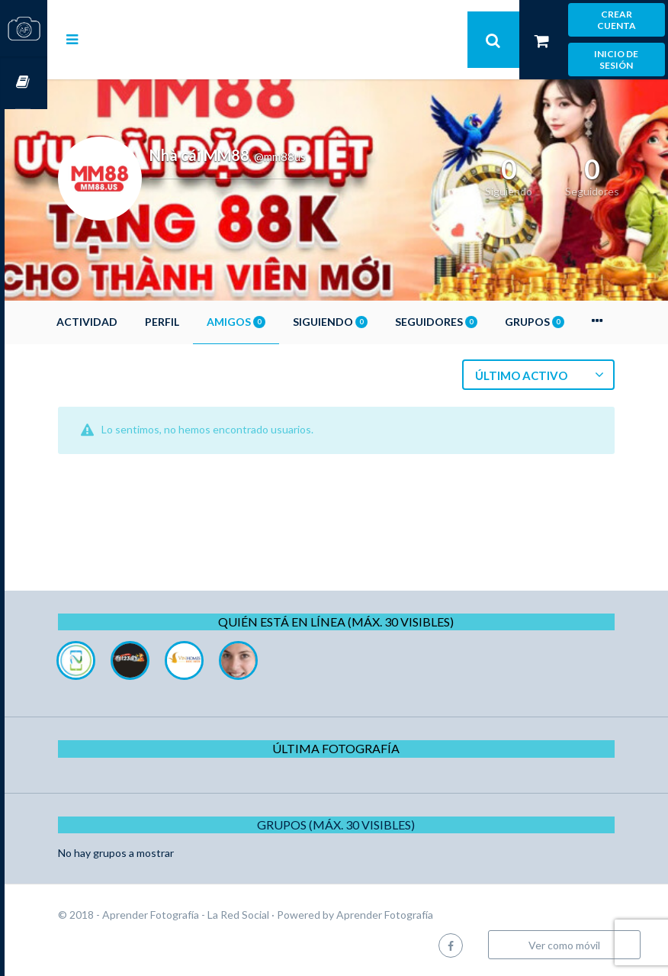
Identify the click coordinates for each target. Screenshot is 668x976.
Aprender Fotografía (427, 914)
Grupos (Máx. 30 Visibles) (358, 824)
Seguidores (479, 321)
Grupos (577, 321)
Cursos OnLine (23, 82)
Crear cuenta (616, 19)
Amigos (278, 321)
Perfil (205, 321)
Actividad (129, 321)
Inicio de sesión (616, 59)
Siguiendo (373, 321)
